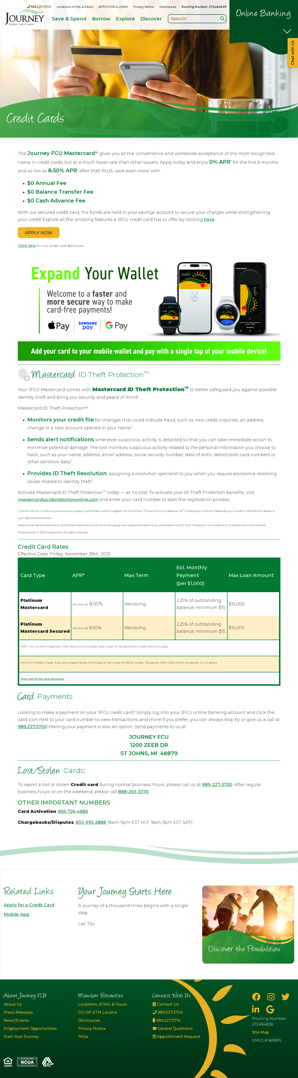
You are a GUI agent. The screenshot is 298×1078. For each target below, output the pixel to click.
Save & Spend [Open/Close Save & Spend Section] (69, 19)
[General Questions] (186, 1028)
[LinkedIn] (256, 1009)
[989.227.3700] (39, 7)
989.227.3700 (32, 726)
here (209, 219)
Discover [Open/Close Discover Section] (151, 19)
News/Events (16, 1020)
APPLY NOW (38, 232)
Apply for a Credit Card (29, 905)
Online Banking (264, 14)
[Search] (222, 19)
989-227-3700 (217, 784)
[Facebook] (257, 997)
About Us (13, 1004)
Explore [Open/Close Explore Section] (125, 19)
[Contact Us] (186, 1004)
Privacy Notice (143, 7)
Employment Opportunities (30, 1028)
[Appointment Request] (186, 1037)
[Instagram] (272, 997)
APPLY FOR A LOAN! (113, 7)
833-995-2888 (91, 822)
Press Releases (18, 1012)
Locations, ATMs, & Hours (75, 7)
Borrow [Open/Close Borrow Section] (101, 19)
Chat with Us (292, 52)
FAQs (83, 1036)
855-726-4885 (73, 811)
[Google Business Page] (270, 1009)
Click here (27, 246)
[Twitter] (285, 997)
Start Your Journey (21, 1036)
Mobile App (16, 914)
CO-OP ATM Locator (98, 1012)
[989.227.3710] (186, 1020)
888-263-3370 (133, 791)
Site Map (260, 1032)
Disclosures (168, 7)
